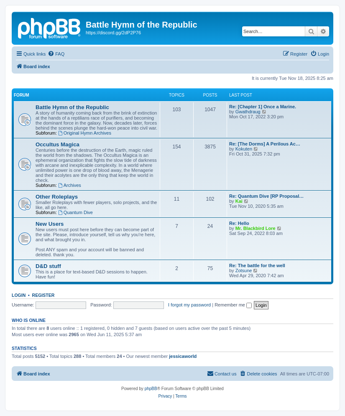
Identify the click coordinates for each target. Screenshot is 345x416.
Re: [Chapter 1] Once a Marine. (262, 106)
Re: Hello (239, 223)
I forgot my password (189, 304)
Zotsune (243, 270)
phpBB (151, 388)
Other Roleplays (57, 197)
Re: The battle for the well (257, 265)
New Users (50, 224)
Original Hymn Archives (84, 132)
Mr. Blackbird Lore (255, 228)
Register (43, 295)
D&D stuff (48, 266)
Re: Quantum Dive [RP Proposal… (266, 196)
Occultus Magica (57, 144)
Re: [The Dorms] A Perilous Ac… (264, 143)
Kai (239, 201)
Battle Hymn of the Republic (72, 107)
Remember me (233, 304)
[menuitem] (56, 54)
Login (19, 295)
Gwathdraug (248, 111)
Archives (69, 185)
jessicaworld (183, 356)
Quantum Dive (75, 212)
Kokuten (243, 148)
